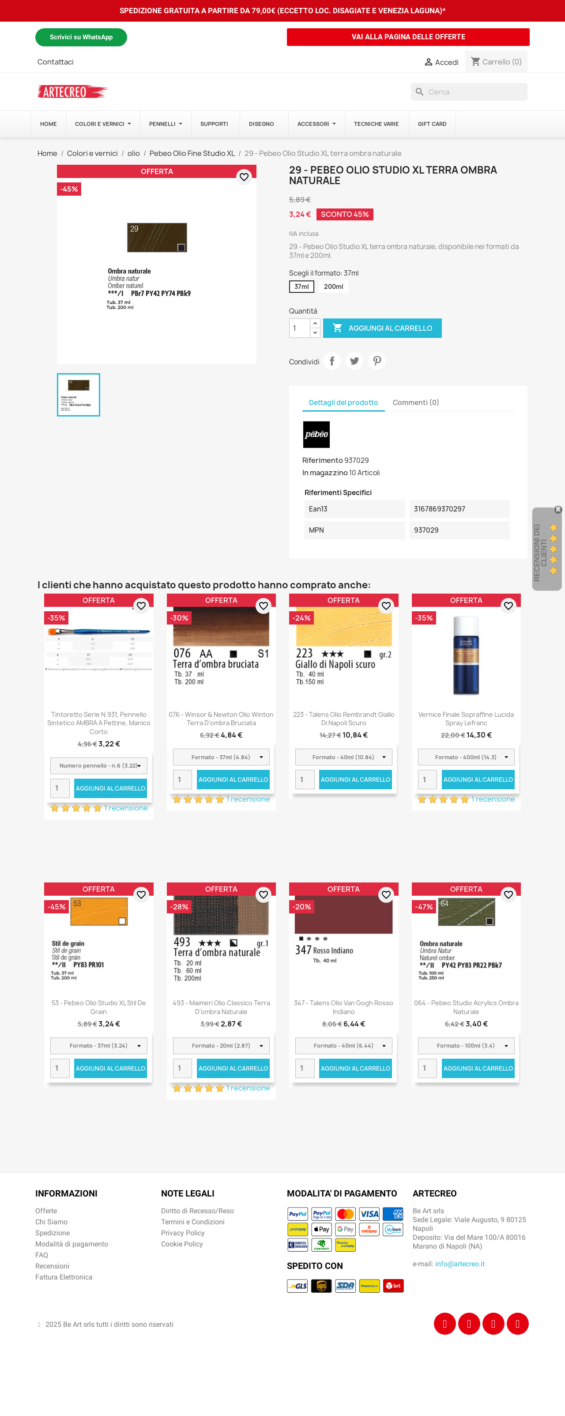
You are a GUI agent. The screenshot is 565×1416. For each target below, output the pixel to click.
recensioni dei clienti (540, 553)
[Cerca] (469, 92)
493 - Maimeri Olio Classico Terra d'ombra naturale (221, 1007)
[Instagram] (469, 1324)
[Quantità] (299, 328)
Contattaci (56, 62)
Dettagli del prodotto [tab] (343, 402)
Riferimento (322, 460)
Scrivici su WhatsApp (81, 37)
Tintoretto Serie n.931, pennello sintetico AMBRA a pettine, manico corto (99, 723)
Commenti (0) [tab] (416, 402)
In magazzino (325, 472)
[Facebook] (445, 1324)
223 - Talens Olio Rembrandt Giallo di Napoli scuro (344, 718)
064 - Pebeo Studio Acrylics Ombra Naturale (466, 1007)
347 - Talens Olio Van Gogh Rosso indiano (343, 1007)
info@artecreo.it (460, 1264)
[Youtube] (518, 1324)
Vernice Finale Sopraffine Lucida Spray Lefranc (466, 718)
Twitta (354, 361)
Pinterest (377, 361)
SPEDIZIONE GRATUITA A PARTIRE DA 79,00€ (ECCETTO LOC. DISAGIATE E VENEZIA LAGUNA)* (283, 10)
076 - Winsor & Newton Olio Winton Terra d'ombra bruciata (221, 718)
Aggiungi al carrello (382, 328)
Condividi (332, 361)
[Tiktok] (493, 1324)
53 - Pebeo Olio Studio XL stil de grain (99, 1007)
